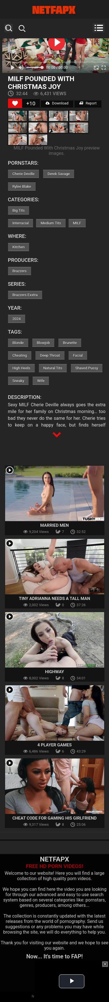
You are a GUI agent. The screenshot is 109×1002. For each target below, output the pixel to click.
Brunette (70, 343)
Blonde (18, 343)
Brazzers (19, 271)
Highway (54, 671)
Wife (40, 381)
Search (8, 28)
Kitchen (18, 247)
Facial (78, 355)
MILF (77, 223)
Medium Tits (50, 223)
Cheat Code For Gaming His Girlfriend (54, 818)
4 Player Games (54, 744)
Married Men (54, 525)
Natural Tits (52, 368)
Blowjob (43, 343)
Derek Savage (59, 174)
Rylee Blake (21, 186)
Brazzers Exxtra (25, 295)
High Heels (21, 368)
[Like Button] (15, 103)
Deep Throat (50, 355)
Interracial (20, 223)
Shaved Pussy (86, 368)
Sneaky (18, 381)
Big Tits (18, 210)
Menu (98, 28)
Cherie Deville (23, 174)
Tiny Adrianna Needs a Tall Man (54, 598)
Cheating (19, 355)
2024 (16, 319)
